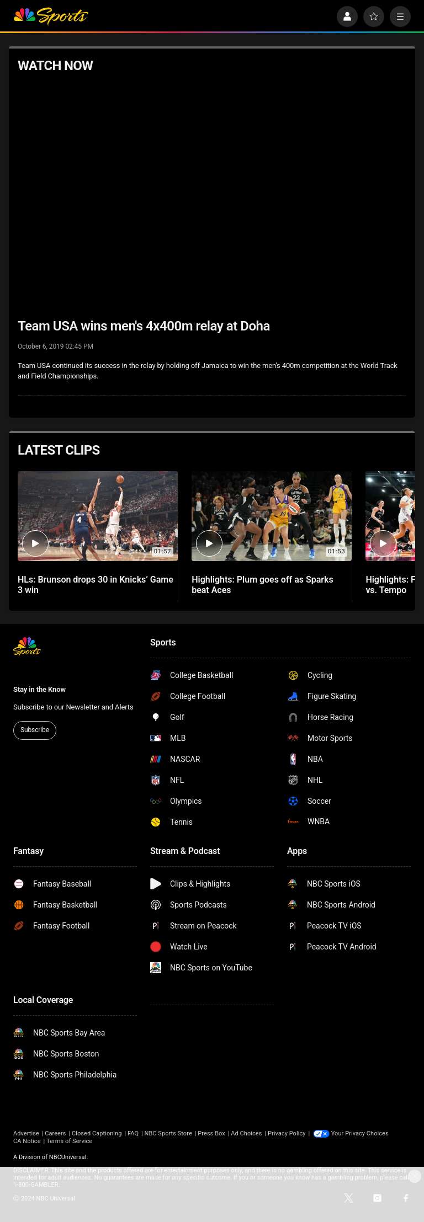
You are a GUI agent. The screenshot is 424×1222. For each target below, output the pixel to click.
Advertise (26, 1133)
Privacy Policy (287, 1133)
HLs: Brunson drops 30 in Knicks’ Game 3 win (95, 584)
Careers (55, 1133)
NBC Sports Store (168, 1133)
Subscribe (34, 730)
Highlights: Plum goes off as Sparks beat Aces (262, 584)
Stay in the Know (39, 689)
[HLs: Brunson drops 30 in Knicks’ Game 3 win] (98, 516)
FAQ (133, 1133)
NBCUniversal (68, 1157)
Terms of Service (69, 1141)
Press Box (211, 1133)
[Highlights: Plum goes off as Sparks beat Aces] (272, 516)
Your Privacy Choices (360, 1133)
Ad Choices (246, 1133)
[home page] (50, 16)
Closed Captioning (96, 1133)
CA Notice (27, 1141)
